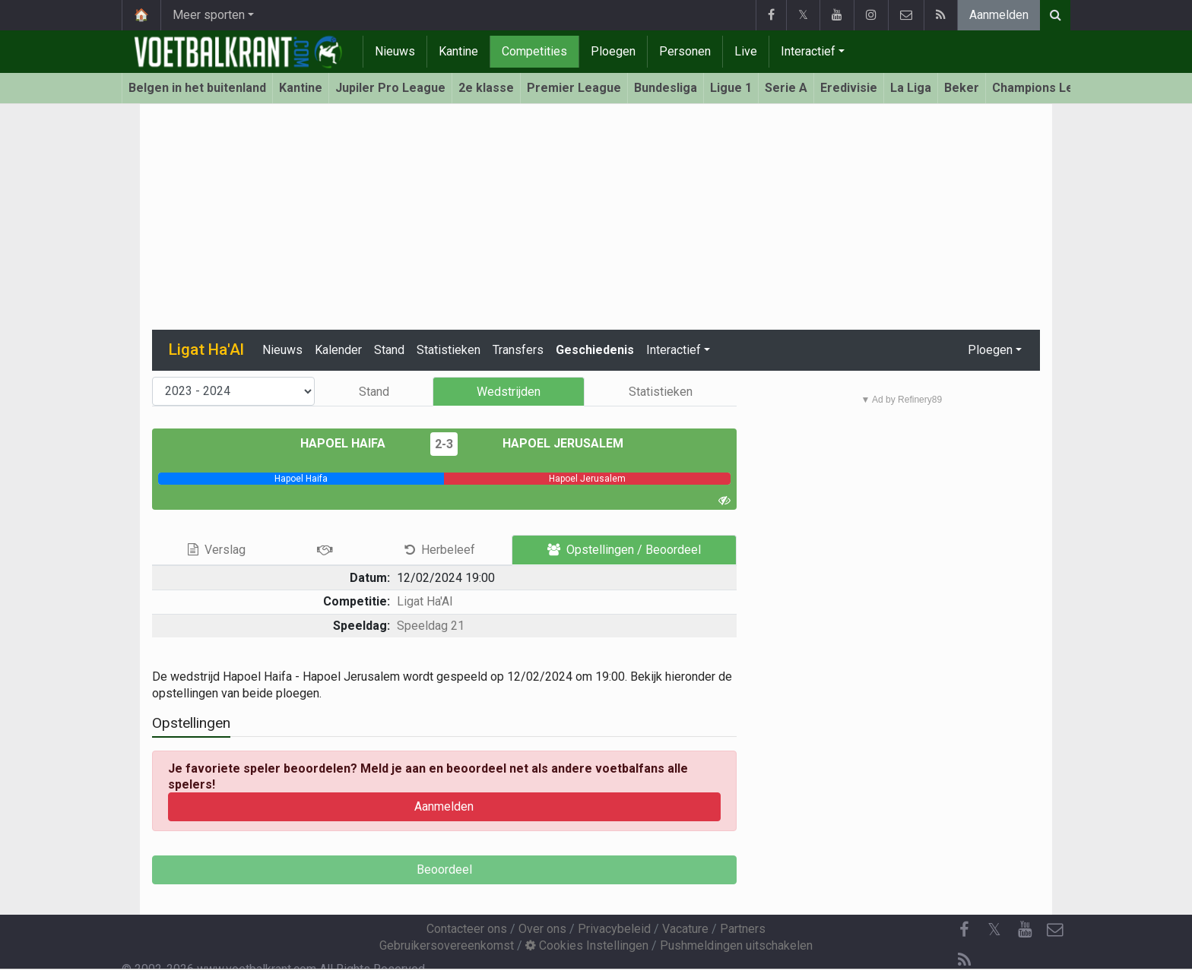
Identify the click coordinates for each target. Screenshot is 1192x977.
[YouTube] (1025, 930)
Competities (534, 51)
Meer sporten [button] (209, 15)
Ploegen (613, 51)
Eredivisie (848, 88)
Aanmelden (999, 15)
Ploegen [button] (990, 350)
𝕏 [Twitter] (994, 929)
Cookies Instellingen (586, 945)
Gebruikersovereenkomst (446, 945)
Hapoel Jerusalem (551, 443)
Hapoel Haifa (353, 443)
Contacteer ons (466, 929)
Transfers (518, 350)
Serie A (786, 88)
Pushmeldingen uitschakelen (736, 945)
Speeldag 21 (430, 625)
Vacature (685, 929)
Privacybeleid (614, 929)
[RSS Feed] (964, 960)
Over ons (542, 929)
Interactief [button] (673, 350)
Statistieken (448, 350)
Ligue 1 (731, 88)
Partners (743, 929)
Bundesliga (665, 88)
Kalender (338, 350)
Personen (685, 51)
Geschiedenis (595, 350)
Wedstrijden (509, 391)
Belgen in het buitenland (197, 88)
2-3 (444, 444)
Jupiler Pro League (390, 88)
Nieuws (395, 51)
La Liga (910, 88)
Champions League (1047, 88)
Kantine (458, 51)
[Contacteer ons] (1055, 930)
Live (745, 51)
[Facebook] (964, 930)
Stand (389, 350)
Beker (961, 88)
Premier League (574, 88)
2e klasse (486, 88)
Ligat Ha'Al (424, 601)
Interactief (808, 51)
